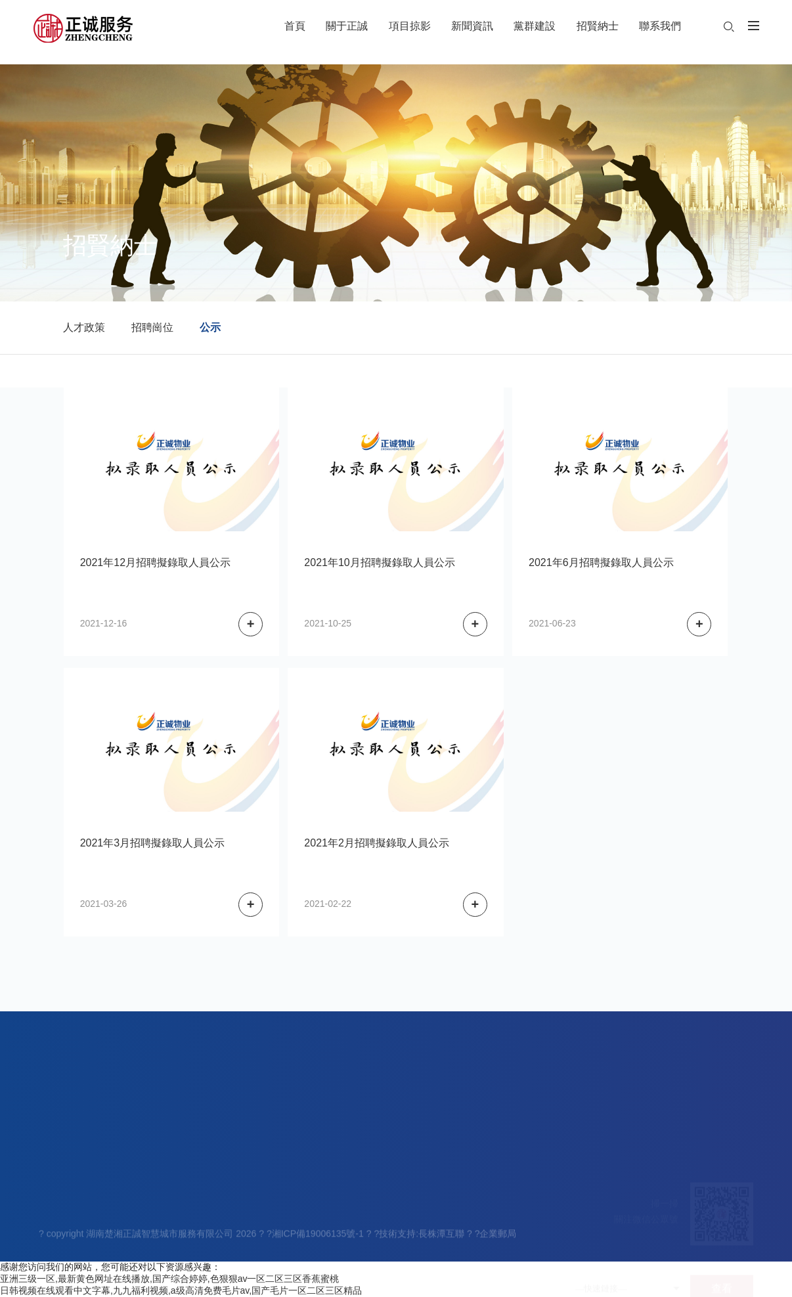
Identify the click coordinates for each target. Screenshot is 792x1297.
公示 (210, 327)
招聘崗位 (152, 327)
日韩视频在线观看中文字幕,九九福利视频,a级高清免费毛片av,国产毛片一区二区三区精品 (181, 1290)
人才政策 (84, 327)
